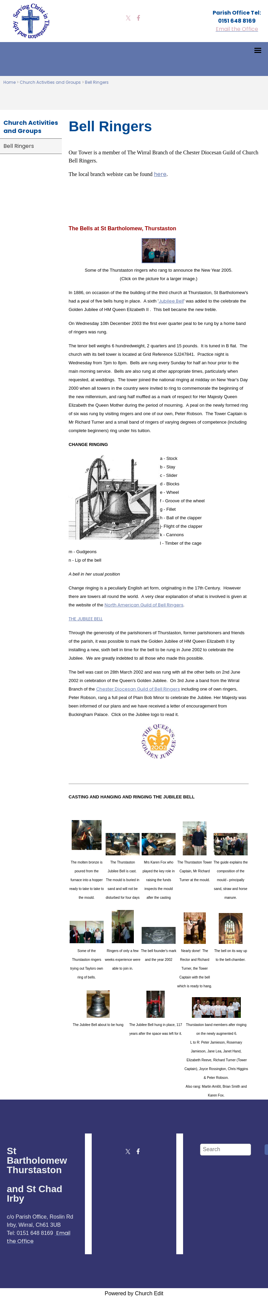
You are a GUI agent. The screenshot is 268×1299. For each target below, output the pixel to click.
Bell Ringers (97, 82)
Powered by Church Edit (134, 1293)
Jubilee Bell (171, 301)
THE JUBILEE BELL (86, 619)
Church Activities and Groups (50, 82)
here (160, 174)
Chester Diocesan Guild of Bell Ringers (138, 689)
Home (9, 82)
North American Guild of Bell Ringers (144, 605)
